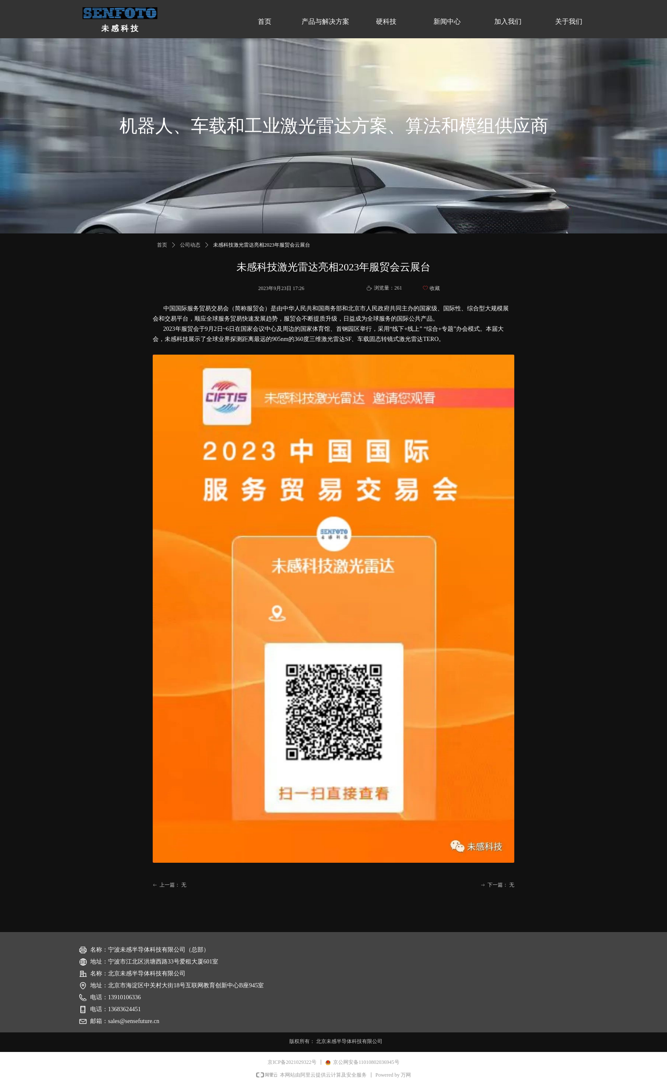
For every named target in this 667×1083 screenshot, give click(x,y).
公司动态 (190, 245)
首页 (162, 245)
